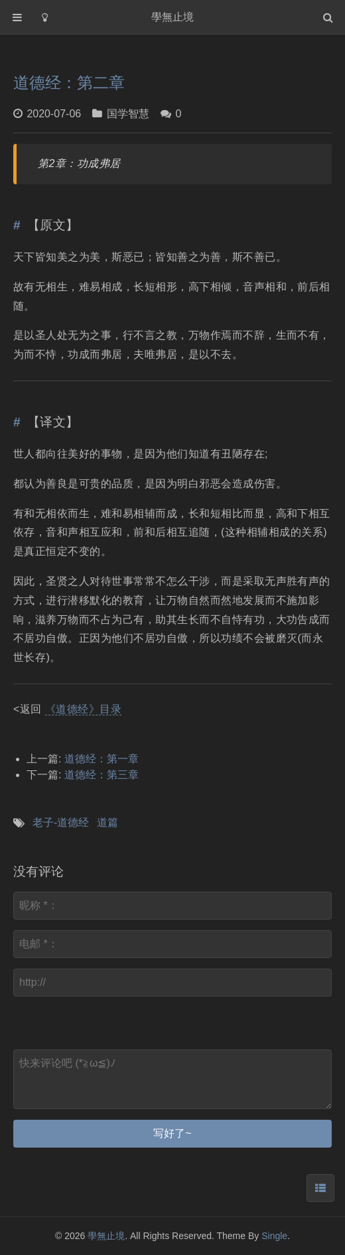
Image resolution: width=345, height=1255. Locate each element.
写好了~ (172, 1133)
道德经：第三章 (101, 774)
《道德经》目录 (83, 709)
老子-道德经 (61, 822)
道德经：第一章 (101, 758)
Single (274, 1235)
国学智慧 (128, 113)
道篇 (107, 822)
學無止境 (106, 1235)
